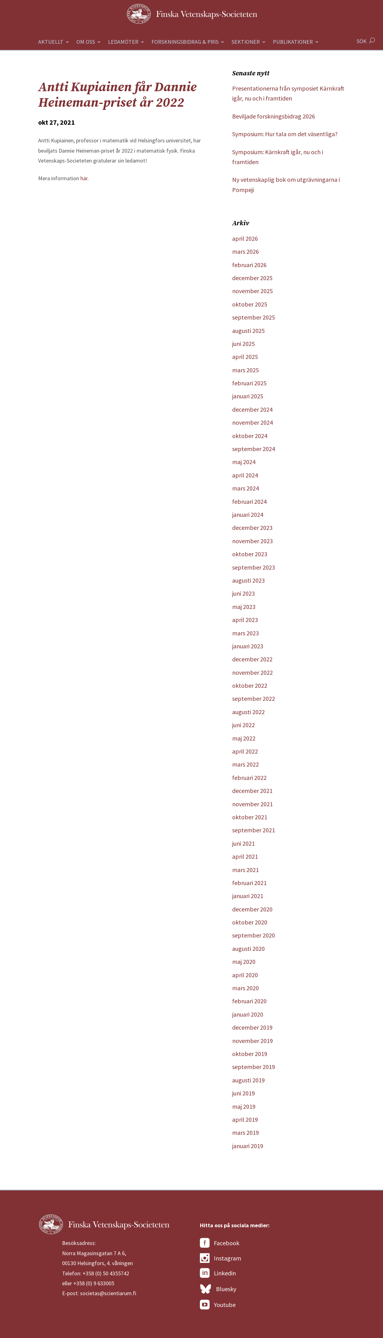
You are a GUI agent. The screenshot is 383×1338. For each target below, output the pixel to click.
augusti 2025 (248, 330)
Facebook (219, 1243)
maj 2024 (243, 462)
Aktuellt (50, 42)
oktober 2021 (249, 817)
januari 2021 (247, 896)
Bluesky (218, 1289)
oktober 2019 (249, 1054)
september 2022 (253, 698)
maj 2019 (243, 1106)
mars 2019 (245, 1132)
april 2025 (245, 356)
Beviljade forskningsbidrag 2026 (273, 116)
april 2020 (245, 975)
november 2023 (252, 541)
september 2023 (253, 567)
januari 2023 (247, 646)
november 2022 (252, 672)
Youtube (218, 1305)
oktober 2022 (249, 685)
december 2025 (252, 278)
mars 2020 (245, 988)
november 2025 (252, 291)
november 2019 (252, 1041)
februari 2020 (249, 1001)
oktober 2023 (249, 554)
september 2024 (253, 449)
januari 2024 (247, 514)
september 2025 (253, 317)
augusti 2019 (248, 1080)
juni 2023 (243, 593)
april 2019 (245, 1119)
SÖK (362, 41)
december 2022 (252, 659)
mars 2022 (245, 764)
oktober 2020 (249, 922)
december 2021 (252, 790)
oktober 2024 (249, 436)
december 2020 (252, 909)
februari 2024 (249, 501)
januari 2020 (247, 1014)
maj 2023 (243, 607)
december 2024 (252, 409)
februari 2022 (249, 777)
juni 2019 (243, 1093)
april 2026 (245, 238)
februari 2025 (249, 383)
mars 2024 (245, 488)
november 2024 (252, 422)
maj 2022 (243, 738)
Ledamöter (123, 42)
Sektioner (246, 42)
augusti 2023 (248, 580)
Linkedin (218, 1273)
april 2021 (245, 856)
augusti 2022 (248, 712)
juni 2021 (243, 843)
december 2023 (252, 527)
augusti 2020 (248, 948)
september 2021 (253, 830)
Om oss (85, 42)
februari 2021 (249, 883)
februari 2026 (249, 265)
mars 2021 (245, 870)
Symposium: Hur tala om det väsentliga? (285, 134)
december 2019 (252, 1027)
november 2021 (252, 804)
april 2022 (245, 751)
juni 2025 (243, 343)
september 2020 (253, 935)
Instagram (220, 1258)
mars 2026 (245, 251)
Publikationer (293, 42)
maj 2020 (243, 961)
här (84, 178)
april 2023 (245, 620)
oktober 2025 (249, 304)
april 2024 (245, 475)
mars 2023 (245, 633)
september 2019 (253, 1067)
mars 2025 (245, 370)
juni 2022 (243, 725)
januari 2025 (247, 396)
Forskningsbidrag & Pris (185, 42)
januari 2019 (247, 1146)
